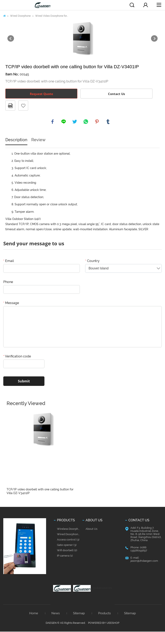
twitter (75, 122)
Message (11, 303)
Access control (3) (68, 540)
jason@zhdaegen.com (144, 561)
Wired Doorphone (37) (69, 534)
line (64, 122)
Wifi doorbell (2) (67, 550)
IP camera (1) (65, 556)
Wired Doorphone (20, 15)
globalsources (102, 588)
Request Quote (41, 94)
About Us (91, 529)
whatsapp (86, 122)
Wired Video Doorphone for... (51, 15)
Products (104, 614)
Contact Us (116, 94)
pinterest (97, 122)
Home (4, 16)
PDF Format (10, 105)
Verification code (17, 357)
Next (154, 38)
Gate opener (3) (67, 545)
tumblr (108, 122)
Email (8, 261)
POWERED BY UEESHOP (103, 623)
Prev (10, 38)
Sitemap (79, 614)
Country (92, 261)
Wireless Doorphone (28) (69, 529)
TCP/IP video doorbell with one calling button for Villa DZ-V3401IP (40, 491)
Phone (8, 282)
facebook (53, 122)
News (55, 614)
